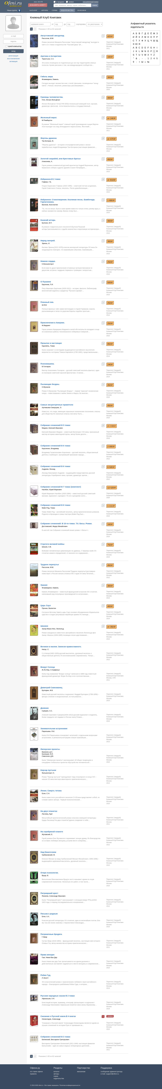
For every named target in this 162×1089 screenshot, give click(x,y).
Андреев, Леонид (48, 469)
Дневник (45, 708)
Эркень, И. (46, 243)
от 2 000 (111, 426)
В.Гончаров (46, 366)
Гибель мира (47, 76)
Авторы (44, 10)
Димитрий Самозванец (51, 687)
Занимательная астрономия (54, 728)
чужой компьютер (13, 46)
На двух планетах (49, 811)
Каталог (33, 10)
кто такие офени (36, 1071)
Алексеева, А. (47, 161)
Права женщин (47, 955)
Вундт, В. (45, 875)
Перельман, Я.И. (48, 731)
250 (110, 262)
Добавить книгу (38, 5)
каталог (56, 1071)
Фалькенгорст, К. (48, 773)
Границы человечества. (52, 97)
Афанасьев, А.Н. (48, 998)
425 (110, 36)
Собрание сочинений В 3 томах (55, 1037)
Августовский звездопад (52, 35)
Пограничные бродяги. (51, 934)
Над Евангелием (48, 852)
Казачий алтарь (48, 220)
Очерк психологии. (49, 873)
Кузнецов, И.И (47, 754)
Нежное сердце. (48, 261)
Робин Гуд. (46, 975)
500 (110, 282)
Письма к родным (49, 914)
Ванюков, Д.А (47, 752)
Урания (44, 585)
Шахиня (44, 626)
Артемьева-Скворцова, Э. (52, 407)
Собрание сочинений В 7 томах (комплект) (61, 487)
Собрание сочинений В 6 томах (55, 446)
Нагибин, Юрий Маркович (52, 490)
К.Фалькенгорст (48, 264)
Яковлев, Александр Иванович (53, 896)
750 (110, 545)
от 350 (111, 626)
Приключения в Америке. (53, 323)
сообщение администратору (111, 1071)
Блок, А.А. (46, 916)
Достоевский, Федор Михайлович (55, 526)
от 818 (111, 180)
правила (33, 1074)
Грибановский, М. (48, 855)
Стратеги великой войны (52, 544)
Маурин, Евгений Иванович (52, 428)
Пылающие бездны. (50, 384)
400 (110, 98)
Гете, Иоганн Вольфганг (51, 100)
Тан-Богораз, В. (48, 141)
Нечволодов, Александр (51, 1019)
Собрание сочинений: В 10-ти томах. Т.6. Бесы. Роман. (66, 523)
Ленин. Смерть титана (51, 791)
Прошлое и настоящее (51, 343)
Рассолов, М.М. (48, 38)
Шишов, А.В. (47, 547)
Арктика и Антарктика (51, 56)
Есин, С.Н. (46, 793)
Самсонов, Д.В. (48, 756)
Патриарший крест (49, 893)
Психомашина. (47, 364)
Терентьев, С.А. (48, 59)
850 (110, 344)
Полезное (81, 10)
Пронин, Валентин (49, 608)
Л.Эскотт (45, 978)
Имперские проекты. (50, 749)
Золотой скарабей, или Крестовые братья (61, 158)
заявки (70, 2)
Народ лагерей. (48, 240)
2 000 (111, 446)
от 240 (111, 118)
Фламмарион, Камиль (50, 79)
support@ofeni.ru (112, 1074)
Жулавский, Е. (47, 834)
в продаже (59, 2)
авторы (56, 1074)
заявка (110, 1016)
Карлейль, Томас (48, 346)
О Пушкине (46, 282)
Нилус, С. (45, 649)
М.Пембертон (47, 120)
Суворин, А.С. (47, 711)
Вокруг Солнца (48, 667)
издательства (59, 1078)
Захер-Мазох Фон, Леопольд (53, 629)
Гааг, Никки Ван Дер (49, 957)
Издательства (67, 10)
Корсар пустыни (48, 770)
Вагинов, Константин (50, 205)
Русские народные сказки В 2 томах (58, 996)
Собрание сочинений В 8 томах (55, 505)
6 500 (111, 467)
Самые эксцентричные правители (57, 405)
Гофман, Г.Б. (47, 182)
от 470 (111, 139)
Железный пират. (49, 117)
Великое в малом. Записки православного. (61, 646)
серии (56, 1076)
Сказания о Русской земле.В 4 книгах (58, 1016)
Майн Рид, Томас (48, 508)
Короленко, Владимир (50, 448)
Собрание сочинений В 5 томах (55, 425)
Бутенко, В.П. (47, 223)
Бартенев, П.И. (47, 284)
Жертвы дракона (49, 138)
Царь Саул (46, 605)
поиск (94, 5)
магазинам (81, 1071)
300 (110, 77)
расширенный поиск (90, 2)
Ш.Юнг (44, 305)
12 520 (111, 487)
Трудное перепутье (50, 564)
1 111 (111, 506)
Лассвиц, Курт (47, 814)
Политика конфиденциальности (69, 1085)
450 (110, 159)
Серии (54, 10)
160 (110, 57)
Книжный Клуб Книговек (114, 44)
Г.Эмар (44, 937)
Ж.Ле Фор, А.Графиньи (51, 670)
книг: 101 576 (38, 2)
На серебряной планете (52, 831)
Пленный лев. (47, 302)
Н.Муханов (46, 387)
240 (110, 364)
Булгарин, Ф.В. (47, 690)
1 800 (111, 200)
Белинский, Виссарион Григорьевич (55, 1039)
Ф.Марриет (46, 325)
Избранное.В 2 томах (50, 179)
